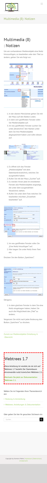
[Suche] (41, 419)
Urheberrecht (23, 461)
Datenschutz (37, 458)
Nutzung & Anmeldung (15, 399)
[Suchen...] (22, 419)
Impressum (28, 458)
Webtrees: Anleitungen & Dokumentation (22, 404)
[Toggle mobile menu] (42, 4)
